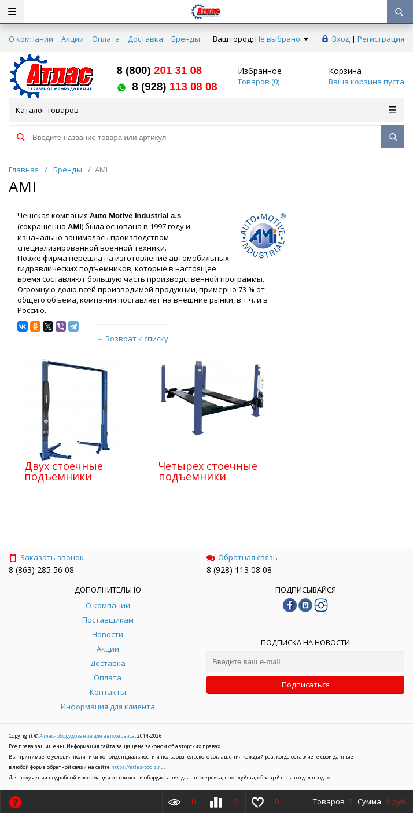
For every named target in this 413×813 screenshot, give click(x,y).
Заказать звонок (46, 557)
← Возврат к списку (132, 338)
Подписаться (306, 684)
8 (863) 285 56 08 (41, 569)
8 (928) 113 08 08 (239, 569)
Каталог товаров (206, 110)
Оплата (106, 39)
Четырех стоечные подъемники (207, 471)
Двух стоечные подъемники (63, 471)
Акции (72, 39)
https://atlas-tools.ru (137, 767)
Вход (341, 39)
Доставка (145, 39)
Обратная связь (242, 557)
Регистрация (380, 39)
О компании (31, 39)
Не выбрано (281, 39)
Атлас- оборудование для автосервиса (87, 736)
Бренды (185, 39)
